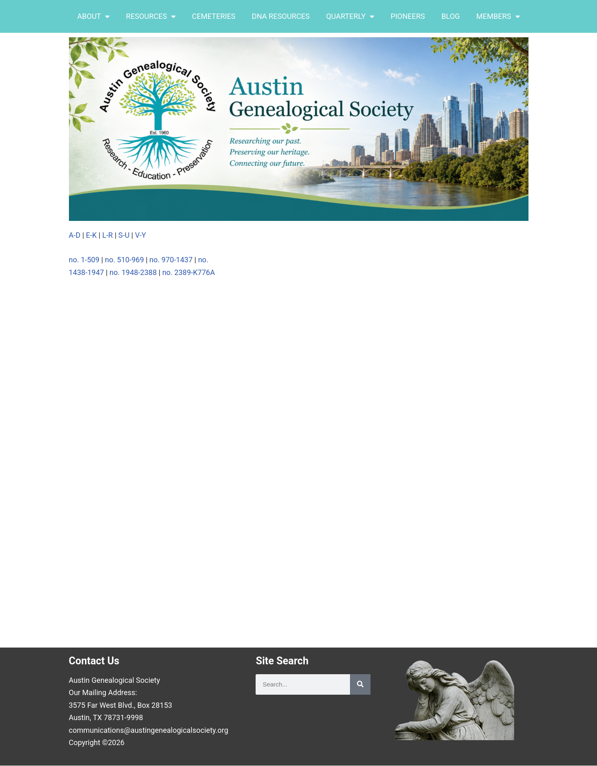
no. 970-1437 (170, 259)
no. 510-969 (124, 259)
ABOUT (93, 16)
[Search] (360, 684)
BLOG (450, 16)
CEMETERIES (214, 16)
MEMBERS (498, 16)
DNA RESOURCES (281, 16)
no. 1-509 (84, 259)
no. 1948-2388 (133, 272)
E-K (91, 235)
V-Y (141, 235)
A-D (75, 235)
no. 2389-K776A (188, 272)
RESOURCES (151, 16)
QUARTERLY (350, 16)
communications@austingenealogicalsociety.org (149, 730)
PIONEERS (408, 16)
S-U (124, 235)
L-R (107, 235)
